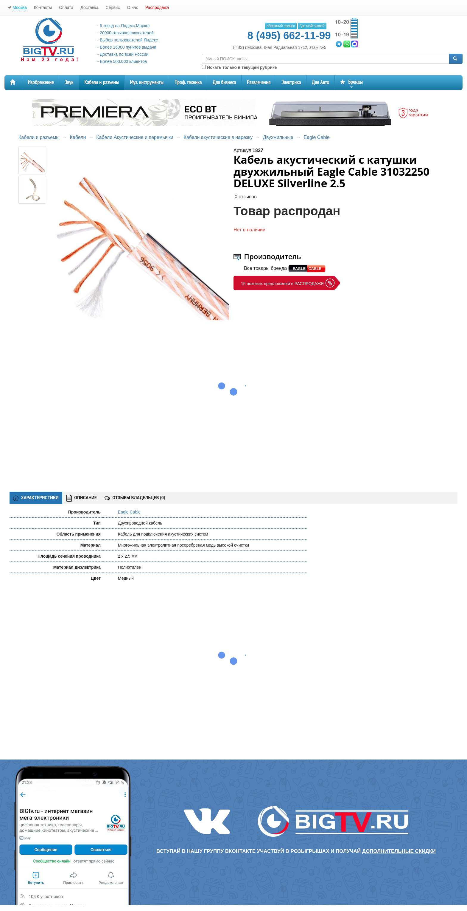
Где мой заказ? (312, 26)
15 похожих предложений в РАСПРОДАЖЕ (282, 283)
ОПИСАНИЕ (81, 498)
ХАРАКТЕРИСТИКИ (36, 498)
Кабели (78, 137)
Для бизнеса (224, 82)
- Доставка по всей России (123, 54)
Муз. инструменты (147, 82)
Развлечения (258, 82)
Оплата (66, 7)
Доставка (89, 7)
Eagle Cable (316, 137)
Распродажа (157, 7)
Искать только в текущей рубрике (239, 67)
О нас (132, 7)
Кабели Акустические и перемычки (134, 137)
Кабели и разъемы (101, 82)
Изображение (41, 82)
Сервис (112, 7)
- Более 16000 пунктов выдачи (126, 47)
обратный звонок (281, 26)
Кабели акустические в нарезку (218, 137)
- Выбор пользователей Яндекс (127, 40)
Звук (69, 82)
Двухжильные (278, 137)
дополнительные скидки (399, 851)
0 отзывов (246, 196)
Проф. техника (188, 82)
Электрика (291, 82)
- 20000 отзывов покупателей (125, 32)
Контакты (43, 7)
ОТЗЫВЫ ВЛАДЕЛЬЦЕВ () (135, 497)
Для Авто (320, 82)
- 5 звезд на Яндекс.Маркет (123, 25)
